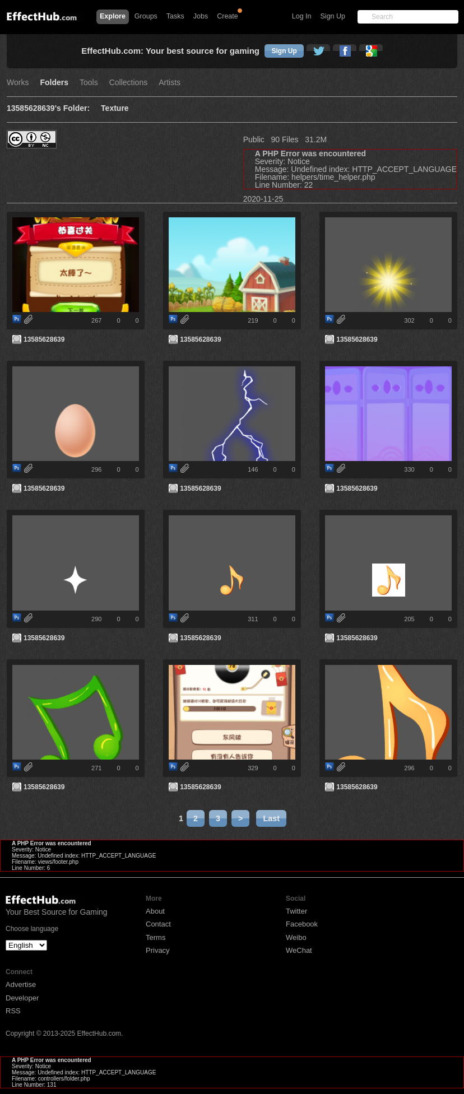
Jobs (200, 16)
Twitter (296, 911)
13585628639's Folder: (48, 108)
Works (18, 82)
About (155, 911)
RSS (13, 1011)
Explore (113, 16)
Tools (89, 82)
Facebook (302, 924)
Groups (145, 16)
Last (271, 818)
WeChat (299, 950)
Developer (22, 998)
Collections (128, 82)
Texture (115, 108)
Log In (302, 16)
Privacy (158, 950)
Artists (169, 82)
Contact (158, 924)
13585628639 (44, 339)
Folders (54, 82)
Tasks (175, 16)
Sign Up (333, 16)
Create (227, 16)
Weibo (296, 937)
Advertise (21, 984)
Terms (155, 937)
